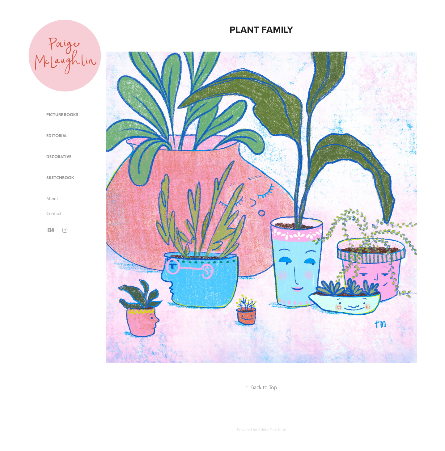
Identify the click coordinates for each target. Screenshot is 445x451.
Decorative (58, 156)
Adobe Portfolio (272, 430)
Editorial (56, 135)
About (52, 198)
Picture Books (62, 114)
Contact (53, 213)
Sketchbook (60, 177)
